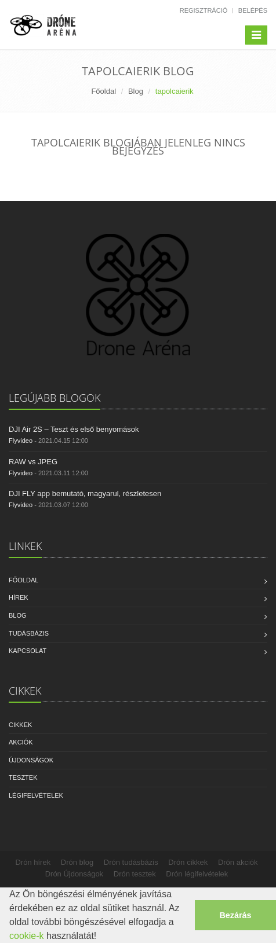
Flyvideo (20, 440)
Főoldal (103, 91)
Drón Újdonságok (74, 873)
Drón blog (77, 862)
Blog (135, 91)
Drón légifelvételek (197, 873)
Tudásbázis (29, 633)
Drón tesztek (135, 873)
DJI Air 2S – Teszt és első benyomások (74, 429)
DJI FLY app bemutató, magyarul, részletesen (85, 493)
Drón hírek (32, 862)
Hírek (18, 597)
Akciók (21, 742)
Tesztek (23, 777)
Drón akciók (238, 862)
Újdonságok (31, 760)
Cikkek (20, 724)
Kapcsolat (27, 650)
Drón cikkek (188, 862)
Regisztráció (204, 10)
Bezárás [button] (235, 915)
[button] (101, 937)
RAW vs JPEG (33, 461)
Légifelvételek (36, 795)
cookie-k (26, 936)
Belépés (252, 10)
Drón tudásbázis (131, 862)
